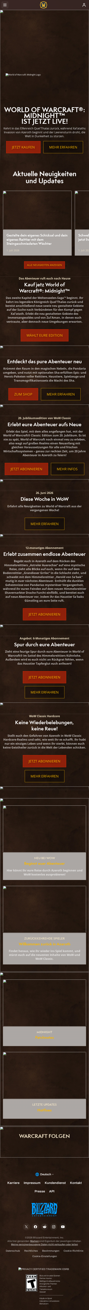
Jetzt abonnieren (26, 469)
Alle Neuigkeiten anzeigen (44, 265)
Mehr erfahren (63, 147)
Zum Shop (23, 394)
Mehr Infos (67, 469)
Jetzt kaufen (23, 147)
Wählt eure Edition (45, 335)
